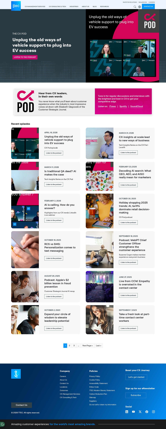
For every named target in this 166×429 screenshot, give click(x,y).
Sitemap (92, 397)
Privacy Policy (94, 376)
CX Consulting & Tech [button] (57, 7)
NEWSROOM (143, 2)
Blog (94, 7)
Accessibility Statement (98, 383)
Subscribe (136, 395)
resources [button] (104, 7)
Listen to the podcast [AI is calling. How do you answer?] (53, 220)
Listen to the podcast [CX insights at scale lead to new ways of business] (128, 152)
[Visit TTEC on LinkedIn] (126, 412)
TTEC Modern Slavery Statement (102, 390)
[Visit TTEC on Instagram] (153, 412)
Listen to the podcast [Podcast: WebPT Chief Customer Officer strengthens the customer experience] (128, 262)
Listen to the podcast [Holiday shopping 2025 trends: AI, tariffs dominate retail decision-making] (128, 222)
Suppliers (93, 401)
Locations (63, 387)
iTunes (112, 106)
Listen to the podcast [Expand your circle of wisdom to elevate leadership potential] (53, 328)
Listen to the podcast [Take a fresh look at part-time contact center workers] (128, 328)
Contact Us (21, 405)
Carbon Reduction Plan (98, 394)
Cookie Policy (94, 380)
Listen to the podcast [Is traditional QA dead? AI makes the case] (53, 184)
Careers (63, 376)
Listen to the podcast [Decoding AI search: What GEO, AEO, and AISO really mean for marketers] (128, 185)
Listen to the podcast (25, 57)
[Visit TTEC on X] (140, 412)
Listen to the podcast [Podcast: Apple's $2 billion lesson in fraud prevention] (53, 296)
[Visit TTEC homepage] (16, 374)
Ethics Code (94, 387)
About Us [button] (85, 7)
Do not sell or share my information (102, 404)
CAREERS (152, 2)
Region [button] (139, 7)
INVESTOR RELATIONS (130, 2)
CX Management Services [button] (35, 7)
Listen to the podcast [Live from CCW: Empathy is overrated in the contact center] (128, 295)
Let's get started (136, 377)
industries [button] (74, 7)
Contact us (148, 6)
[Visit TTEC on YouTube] (133, 412)
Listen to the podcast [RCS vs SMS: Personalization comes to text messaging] (53, 258)
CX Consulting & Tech (68, 397)
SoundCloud (136, 106)
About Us (63, 380)
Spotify (123, 106)
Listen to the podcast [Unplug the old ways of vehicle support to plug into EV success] (53, 153)
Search (135, 7)
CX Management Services (70, 394)
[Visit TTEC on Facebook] (146, 412)
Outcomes (64, 390)
